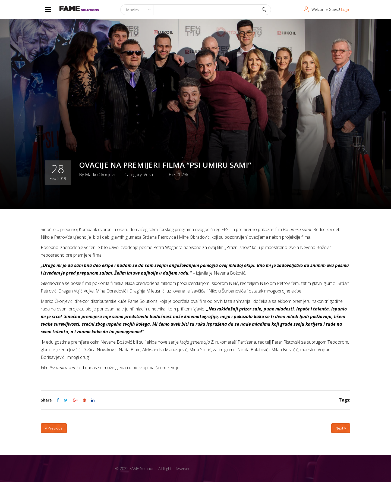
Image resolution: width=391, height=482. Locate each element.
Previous (53, 428)
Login (345, 9)
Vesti (148, 174)
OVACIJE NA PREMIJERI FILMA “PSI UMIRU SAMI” (167, 165)
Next (341, 428)
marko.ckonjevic (100, 174)
